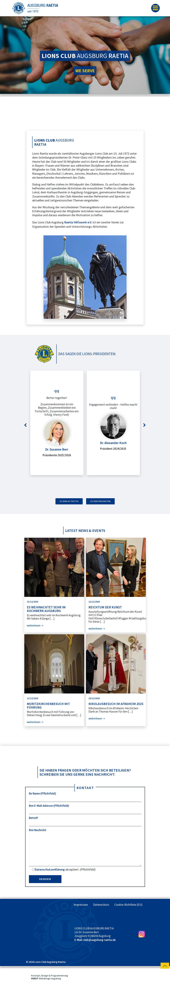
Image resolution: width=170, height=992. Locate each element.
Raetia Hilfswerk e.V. (78, 222)
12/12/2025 (94, 601)
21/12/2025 (32, 601)
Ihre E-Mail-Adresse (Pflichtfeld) (85, 809)
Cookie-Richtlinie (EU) (128, 911)
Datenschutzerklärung (50, 876)
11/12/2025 (32, 698)
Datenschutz (101, 911)
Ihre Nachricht (85, 850)
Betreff (85, 821)
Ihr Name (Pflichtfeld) (85, 797)
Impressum (81, 911)
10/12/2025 (94, 698)
